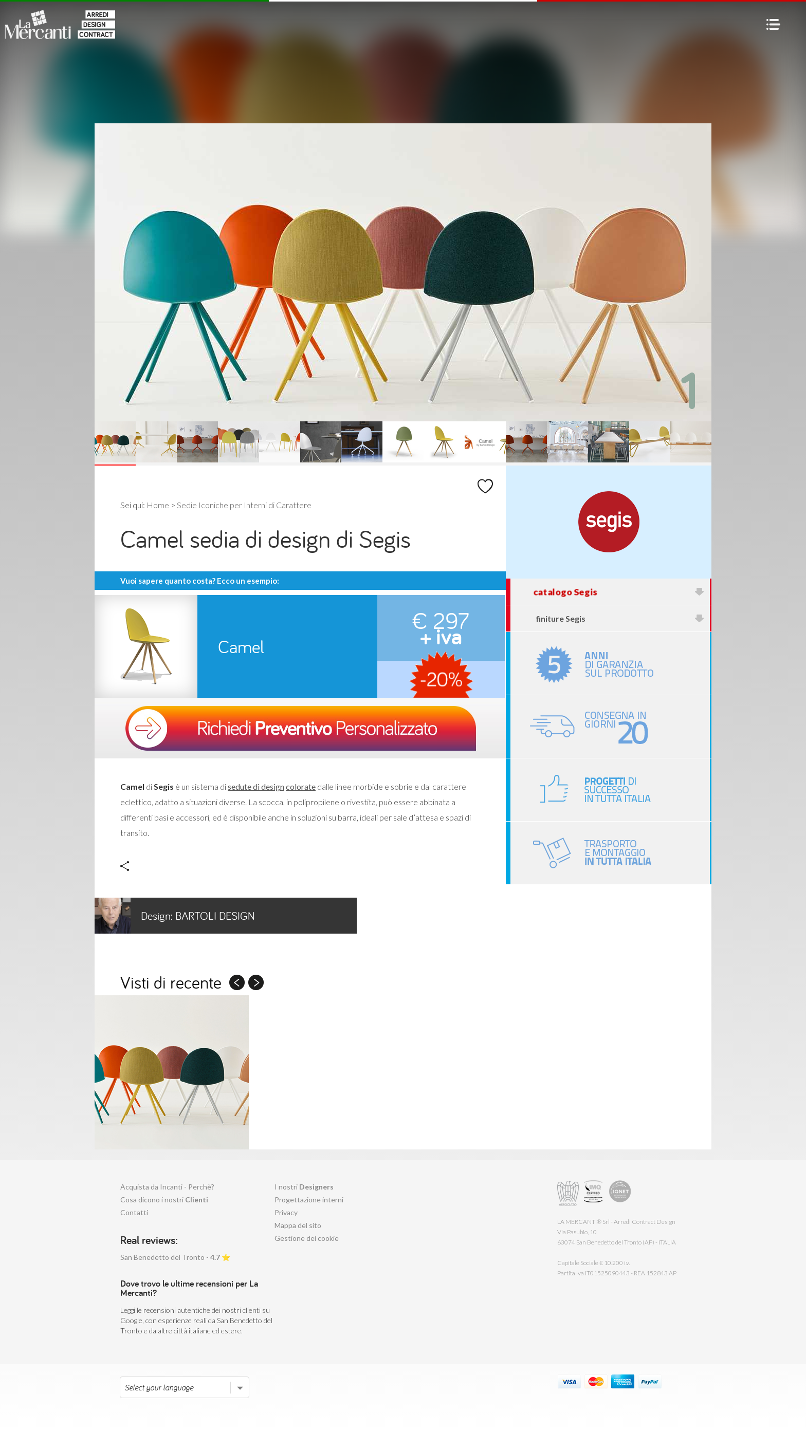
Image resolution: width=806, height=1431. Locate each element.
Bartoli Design (175, 916)
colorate (301, 786)
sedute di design (256, 786)
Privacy (286, 1212)
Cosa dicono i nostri (164, 1199)
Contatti (134, 1212)
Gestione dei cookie (306, 1238)
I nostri (304, 1186)
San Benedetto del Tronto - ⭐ (175, 1257)
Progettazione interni (308, 1199)
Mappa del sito (297, 1225)
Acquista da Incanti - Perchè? (167, 1186)
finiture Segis (620, 618)
